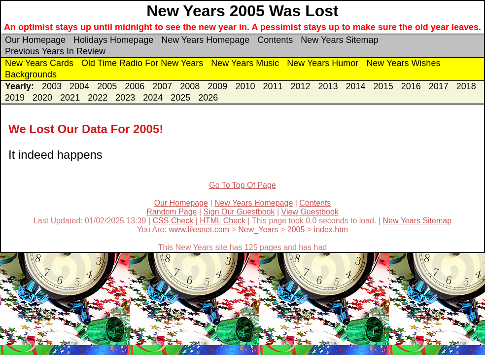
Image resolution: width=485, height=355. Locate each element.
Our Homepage (35, 40)
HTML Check (222, 220)
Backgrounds (31, 74)
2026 (208, 98)
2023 (125, 98)
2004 (79, 86)
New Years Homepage (205, 40)
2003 (52, 86)
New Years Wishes (403, 63)
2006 (134, 86)
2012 (300, 86)
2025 (180, 98)
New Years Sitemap (339, 40)
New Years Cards (39, 63)
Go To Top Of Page (242, 185)
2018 (466, 86)
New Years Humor (322, 63)
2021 (70, 98)
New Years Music (245, 63)
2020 (42, 98)
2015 (383, 86)
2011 (272, 86)
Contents (275, 40)
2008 (190, 86)
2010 (245, 86)
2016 (411, 86)
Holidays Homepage (113, 40)
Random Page (171, 212)
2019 (15, 98)
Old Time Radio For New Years (142, 63)
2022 (97, 98)
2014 (356, 86)
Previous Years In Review (55, 51)
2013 (328, 86)
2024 (153, 98)
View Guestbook (310, 212)
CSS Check (173, 220)
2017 (439, 86)
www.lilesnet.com (199, 229)
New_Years (258, 229)
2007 (162, 86)
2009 (217, 86)
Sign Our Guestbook (239, 212)
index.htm (331, 229)
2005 (107, 86)
